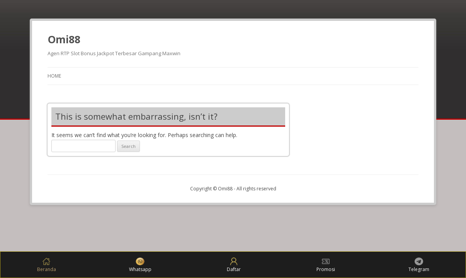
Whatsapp (140, 265)
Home (54, 76)
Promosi (325, 265)
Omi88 (64, 39)
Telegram (418, 265)
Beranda (46, 265)
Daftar (234, 265)
